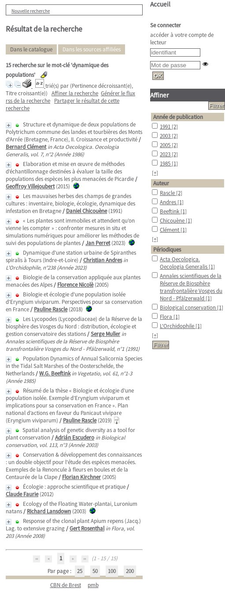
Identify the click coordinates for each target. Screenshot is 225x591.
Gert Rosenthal (87, 528)
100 (112, 571)
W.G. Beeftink (54, 373)
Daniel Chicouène (86, 211)
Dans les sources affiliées (92, 49)
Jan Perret (97, 243)
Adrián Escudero (74, 437)
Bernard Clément (26, 147)
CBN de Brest (65, 585)
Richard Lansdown (49, 511)
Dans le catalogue (31, 49)
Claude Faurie (22, 494)
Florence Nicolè (75, 284)
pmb (93, 585)
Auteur (161, 183)
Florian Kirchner (81, 477)
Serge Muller (105, 334)
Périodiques (167, 249)
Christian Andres (102, 260)
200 (130, 571)
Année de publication (178, 117)
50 (95, 571)
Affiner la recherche (75, 93)
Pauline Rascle (50, 309)
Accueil (160, 4)
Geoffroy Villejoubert (30, 186)
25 (79, 571)
